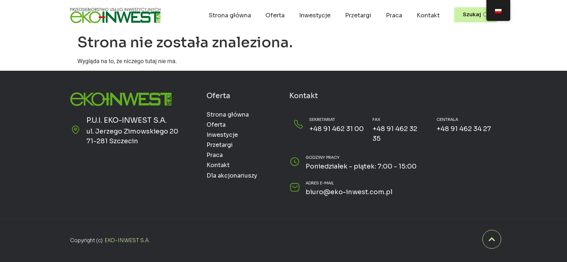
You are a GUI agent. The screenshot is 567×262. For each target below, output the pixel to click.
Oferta (275, 15)
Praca (394, 15)
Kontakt (428, 15)
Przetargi (358, 15)
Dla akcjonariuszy (231, 175)
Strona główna (230, 15)
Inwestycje (315, 15)
